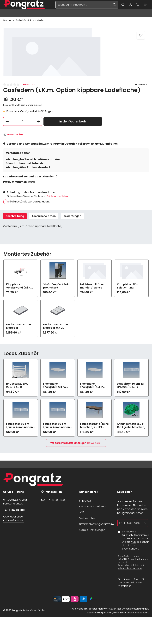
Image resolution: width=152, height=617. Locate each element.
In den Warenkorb (72, 122)
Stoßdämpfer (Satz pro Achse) (56, 286)
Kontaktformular (13, 520)
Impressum (86, 501)
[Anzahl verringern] (7, 122)
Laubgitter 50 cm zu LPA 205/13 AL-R (130, 386)
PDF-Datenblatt (14, 135)
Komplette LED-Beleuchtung (127, 286)
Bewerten (29, 85)
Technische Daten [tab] (44, 217)
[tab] (15, 217)
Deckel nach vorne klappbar (18, 327)
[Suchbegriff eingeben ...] (80, 5)
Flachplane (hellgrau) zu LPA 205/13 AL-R (54, 386)
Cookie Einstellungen (92, 530)
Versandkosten (130, 608)
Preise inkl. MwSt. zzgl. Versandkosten (22, 105)
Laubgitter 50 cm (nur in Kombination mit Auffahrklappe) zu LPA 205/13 (56, 426)
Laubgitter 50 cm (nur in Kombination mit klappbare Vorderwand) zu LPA (19, 426)
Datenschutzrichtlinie (128, 565)
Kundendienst (88, 492)
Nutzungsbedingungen (130, 568)
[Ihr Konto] (129, 5)
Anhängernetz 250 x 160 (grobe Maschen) (131, 426)
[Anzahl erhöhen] (38, 122)
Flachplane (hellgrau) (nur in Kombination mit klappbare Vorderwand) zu (91, 386)
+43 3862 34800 (14, 510)
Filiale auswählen (57, 197)
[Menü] (145, 5)
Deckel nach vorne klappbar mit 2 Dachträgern (55, 327)
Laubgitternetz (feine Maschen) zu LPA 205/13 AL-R (94, 426)
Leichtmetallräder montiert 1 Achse (92, 286)
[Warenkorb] (137, 5)
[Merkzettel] (120, 5)
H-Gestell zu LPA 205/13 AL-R (17, 386)
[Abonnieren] (145, 523)
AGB (82, 512)
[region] (76, 52)
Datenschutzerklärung (93, 506)
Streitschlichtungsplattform (96, 524)
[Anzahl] (23, 122)
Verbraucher (87, 518)
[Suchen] (112, 5)
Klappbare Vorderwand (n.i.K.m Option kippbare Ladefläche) (20, 286)
